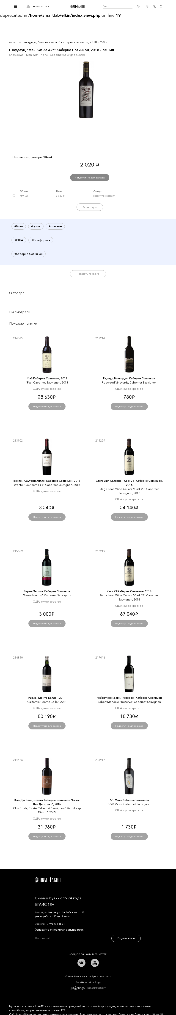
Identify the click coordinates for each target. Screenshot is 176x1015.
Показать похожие (88, 273)
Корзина (161, 6)
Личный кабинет (154, 6)
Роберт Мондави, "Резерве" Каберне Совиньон (129, 697)
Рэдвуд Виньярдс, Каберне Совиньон (129, 378)
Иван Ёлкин (47, 879)
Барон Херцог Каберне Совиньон (47, 591)
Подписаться (126, 938)
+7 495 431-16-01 (55, 923)
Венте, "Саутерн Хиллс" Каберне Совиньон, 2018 (47, 480)
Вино (12, 42)
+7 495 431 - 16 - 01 (42, 6)
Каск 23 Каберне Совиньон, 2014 (129, 591)
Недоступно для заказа (90, 177)
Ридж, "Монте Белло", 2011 (47, 697)
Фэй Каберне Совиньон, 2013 (47, 378)
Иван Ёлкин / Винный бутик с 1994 (76, 6)
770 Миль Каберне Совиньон (129, 800)
